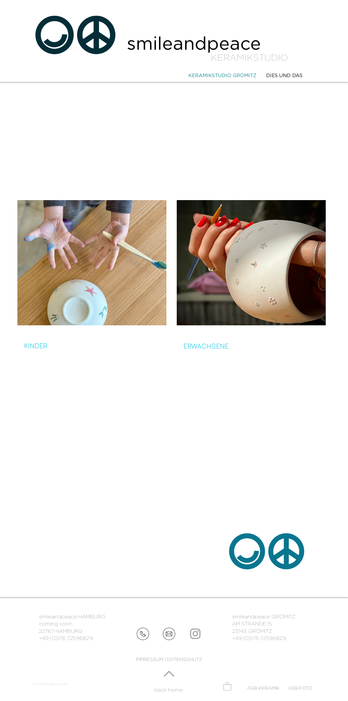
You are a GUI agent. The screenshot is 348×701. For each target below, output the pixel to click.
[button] (227, 686)
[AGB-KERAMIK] (263, 688)
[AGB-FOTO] (300, 688)
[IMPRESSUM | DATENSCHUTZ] (169, 659)
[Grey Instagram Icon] (195, 634)
